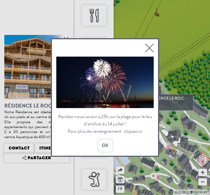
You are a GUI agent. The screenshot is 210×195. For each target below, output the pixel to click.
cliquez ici (133, 131)
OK (105, 145)
